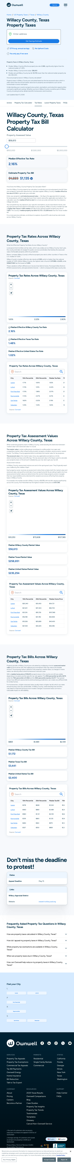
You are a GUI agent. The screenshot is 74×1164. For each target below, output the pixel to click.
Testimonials (32, 1113)
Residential (38, 1058)
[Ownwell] (15, 5)
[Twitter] (63, 1043)
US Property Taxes (21, 15)
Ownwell (17, 278)
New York (61, 1072)
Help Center (62, 1093)
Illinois (59, 1069)
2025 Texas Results (35, 1093)
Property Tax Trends (35, 1110)
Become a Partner (14, 1103)
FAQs (59, 1096)
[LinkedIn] (49, 1043)
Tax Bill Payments (14, 1069)
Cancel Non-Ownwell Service (39, 1124)
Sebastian (14, 405)
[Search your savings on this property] (61, 371)
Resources (31, 1089)
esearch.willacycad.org (47, 902)
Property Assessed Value (19, 135)
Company (11, 1089)
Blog (28, 1100)
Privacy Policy (11, 1145)
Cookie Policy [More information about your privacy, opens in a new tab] (60, 1162)
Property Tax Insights (36, 1106)
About (9, 1093)
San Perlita (14, 400)
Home (9, 15)
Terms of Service (22, 1145)
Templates (31, 1117)
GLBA (30, 1145)
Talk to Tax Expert (14, 1082)
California (61, 1058)
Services (11, 1055)
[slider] (7, 146)
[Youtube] (70, 1043)
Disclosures (20, 1147)
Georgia (60, 1065)
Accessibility (11, 1147)
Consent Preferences (14, 1153)
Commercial (39, 1065)
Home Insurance (14, 1076)
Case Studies (32, 1103)
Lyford (13, 387)
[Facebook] (42, 1043)
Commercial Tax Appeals (17, 1065)
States (60, 1055)
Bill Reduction (13, 1079)
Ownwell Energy (14, 1072)
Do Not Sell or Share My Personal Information (21, 1150)
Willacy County (43, 15)
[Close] (70, 1158)
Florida (60, 1062)
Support (60, 1089)
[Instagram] (56, 1043)
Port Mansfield (15, 391)
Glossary (30, 1120)
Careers (10, 1100)
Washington (62, 1079)
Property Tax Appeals (16, 1058)
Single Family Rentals (43, 1062)
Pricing (10, 1096)
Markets (37, 1055)
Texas (32, 15)
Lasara (13, 382)
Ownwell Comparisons (36, 1096)
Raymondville (15, 396)
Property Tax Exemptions (17, 1062)
